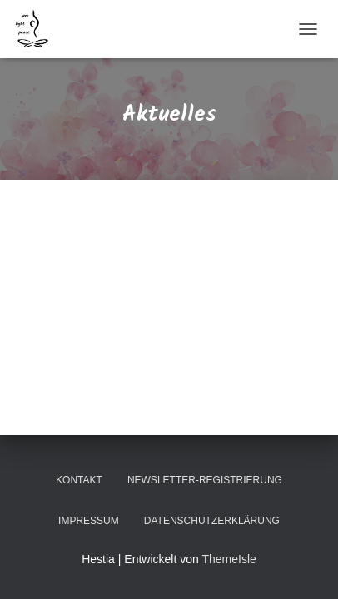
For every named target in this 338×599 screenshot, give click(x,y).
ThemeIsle (228, 559)
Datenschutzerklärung (212, 521)
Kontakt (79, 480)
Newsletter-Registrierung (204, 480)
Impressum (88, 521)
